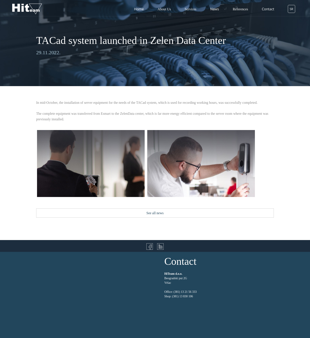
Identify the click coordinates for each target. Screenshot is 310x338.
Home (139, 9)
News (214, 9)
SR (291, 9)
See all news (155, 213)
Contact (268, 9)
